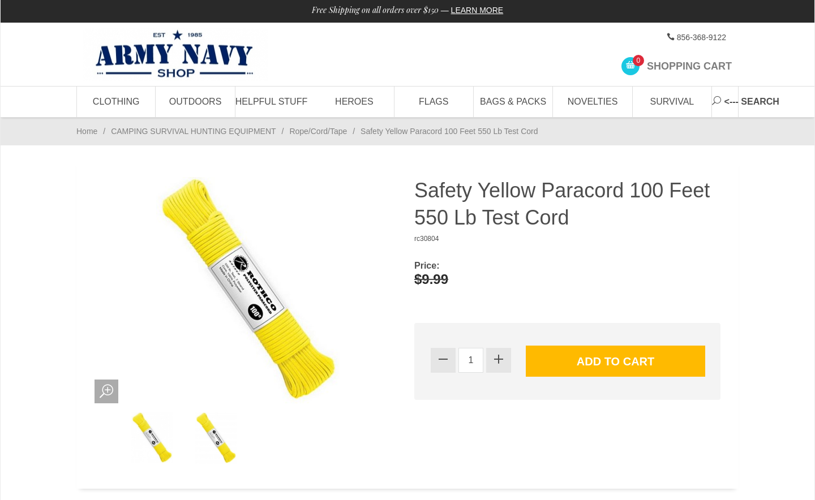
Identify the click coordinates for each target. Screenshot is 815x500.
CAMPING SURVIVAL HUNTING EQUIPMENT (193, 131)
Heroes (354, 101)
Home (86, 131)
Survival (672, 101)
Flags (433, 101)
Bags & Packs (513, 101)
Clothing (116, 101)
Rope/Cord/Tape (318, 131)
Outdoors (195, 101)
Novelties (593, 101)
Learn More (477, 10)
